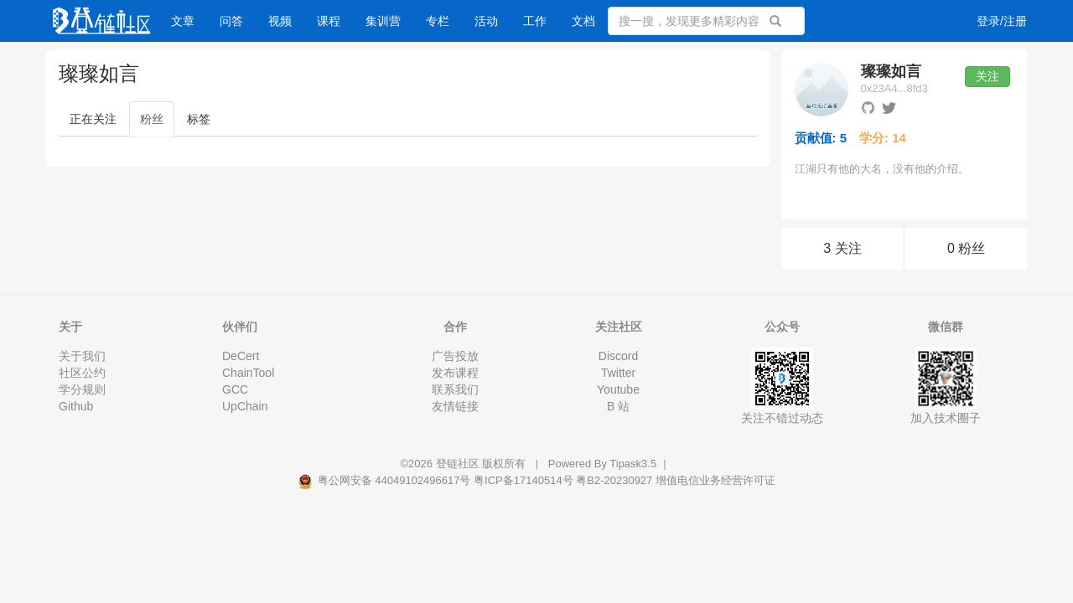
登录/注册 (1002, 21)
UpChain (244, 406)
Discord (618, 356)
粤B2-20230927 (614, 480)
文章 (182, 21)
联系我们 (455, 389)
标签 (198, 119)
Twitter (618, 372)
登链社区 (459, 463)
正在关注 (93, 119)
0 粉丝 (966, 248)
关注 (987, 76)
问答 (231, 21)
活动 (486, 21)
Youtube (618, 389)
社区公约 (82, 372)
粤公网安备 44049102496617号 (386, 480)
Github (76, 406)
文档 (583, 21)
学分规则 (82, 389)
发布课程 (455, 372)
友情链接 (455, 406)
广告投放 (455, 356)
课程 (328, 21)
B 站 (618, 406)
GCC (235, 389)
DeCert (240, 356)
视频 (280, 21)
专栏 (437, 21)
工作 (535, 21)
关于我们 (82, 356)
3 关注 (842, 248)
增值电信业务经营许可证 (715, 480)
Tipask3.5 (632, 463)
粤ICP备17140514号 (523, 480)
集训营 (383, 21)
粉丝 (151, 119)
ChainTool (248, 372)
